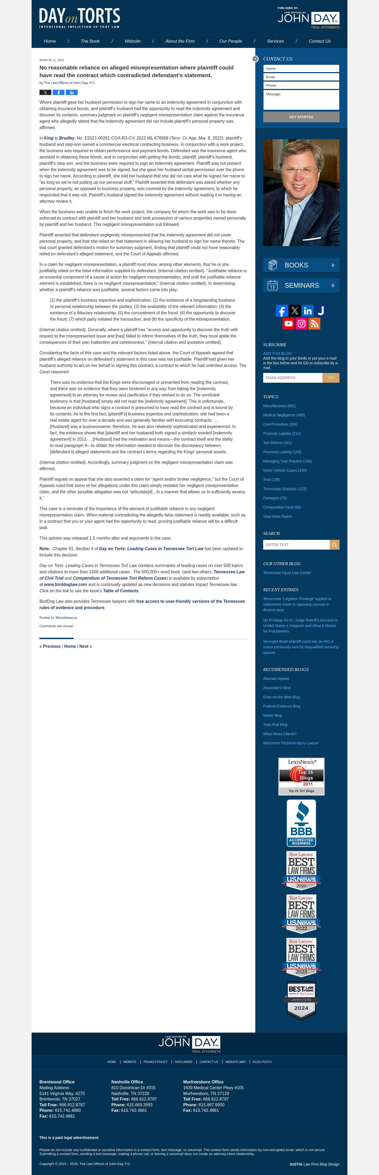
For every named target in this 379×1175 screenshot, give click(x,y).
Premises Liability (282, 452)
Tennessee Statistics (284, 489)
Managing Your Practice (287, 461)
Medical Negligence (284, 415)
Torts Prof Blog (275, 725)
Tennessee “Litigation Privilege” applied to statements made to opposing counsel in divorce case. (297, 604)
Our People (231, 41)
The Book (90, 41)
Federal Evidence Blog (281, 706)
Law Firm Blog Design (314, 1164)
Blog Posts (262, 1061)
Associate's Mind (277, 688)
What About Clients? (280, 734)
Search (335, 545)
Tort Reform (277, 443)
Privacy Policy (156, 1061)
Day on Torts (79, 18)
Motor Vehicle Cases (285, 470)
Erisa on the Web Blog (281, 697)
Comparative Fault (282, 507)
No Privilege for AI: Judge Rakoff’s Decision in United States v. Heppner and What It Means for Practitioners (300, 625)
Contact (320, 41)
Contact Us (209, 1061)
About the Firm (180, 41)
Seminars (302, 285)
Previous (50, 646)
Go (330, 378)
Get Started (301, 117)
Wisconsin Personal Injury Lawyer (290, 743)
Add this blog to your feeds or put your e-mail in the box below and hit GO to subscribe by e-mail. (301, 363)
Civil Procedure (280, 424)
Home (50, 41)
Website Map (236, 1061)
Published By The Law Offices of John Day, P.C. (309, 17)
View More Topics (277, 516)
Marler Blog (272, 715)
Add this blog (277, 353)
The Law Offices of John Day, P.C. (105, 1164)
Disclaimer (183, 1061)
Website (132, 41)
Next (85, 646)
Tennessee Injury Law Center (287, 573)
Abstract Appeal (276, 678)
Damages (275, 498)
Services (275, 41)
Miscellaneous (66, 618)
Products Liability (282, 433)
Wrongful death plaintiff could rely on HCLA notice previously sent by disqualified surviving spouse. (300, 647)
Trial (271, 479)
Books (296, 265)
